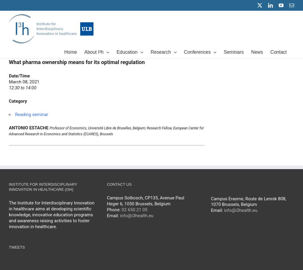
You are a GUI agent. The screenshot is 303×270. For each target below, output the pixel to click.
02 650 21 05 (134, 209)
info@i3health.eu (137, 215)
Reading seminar (31, 114)
